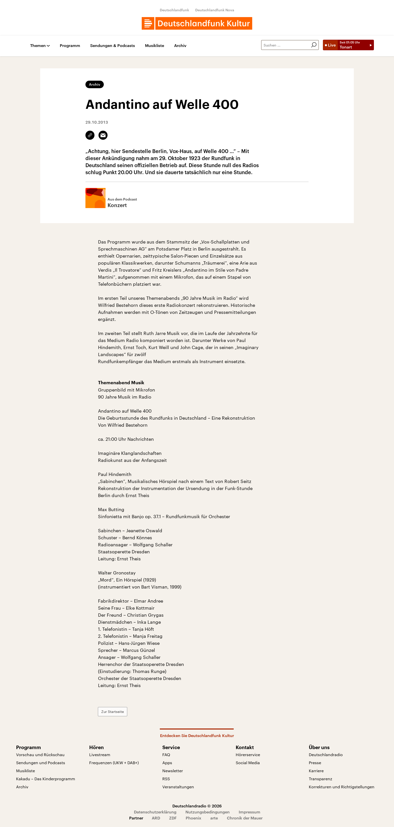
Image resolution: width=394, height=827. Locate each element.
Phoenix (193, 817)
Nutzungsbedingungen (207, 811)
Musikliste (154, 45)
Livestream (99, 754)
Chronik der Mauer (245, 817)
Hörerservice (248, 754)
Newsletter (172, 770)
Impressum (249, 811)
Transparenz (320, 778)
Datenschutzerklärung (155, 811)
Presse (315, 762)
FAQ (166, 754)
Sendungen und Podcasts (40, 762)
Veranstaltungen (178, 786)
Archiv (180, 45)
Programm (70, 45)
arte (214, 817)
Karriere (316, 770)
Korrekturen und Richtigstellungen (341, 786)
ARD (156, 817)
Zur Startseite (112, 711)
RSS (166, 778)
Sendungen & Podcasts (112, 45)
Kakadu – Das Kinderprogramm (45, 778)
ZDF (173, 817)
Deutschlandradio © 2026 (197, 805)
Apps (167, 762)
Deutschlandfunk (174, 10)
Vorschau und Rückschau (40, 754)
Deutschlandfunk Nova (214, 10)
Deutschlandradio (326, 754)
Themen (38, 45)
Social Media (248, 762)
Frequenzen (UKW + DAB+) (114, 762)
